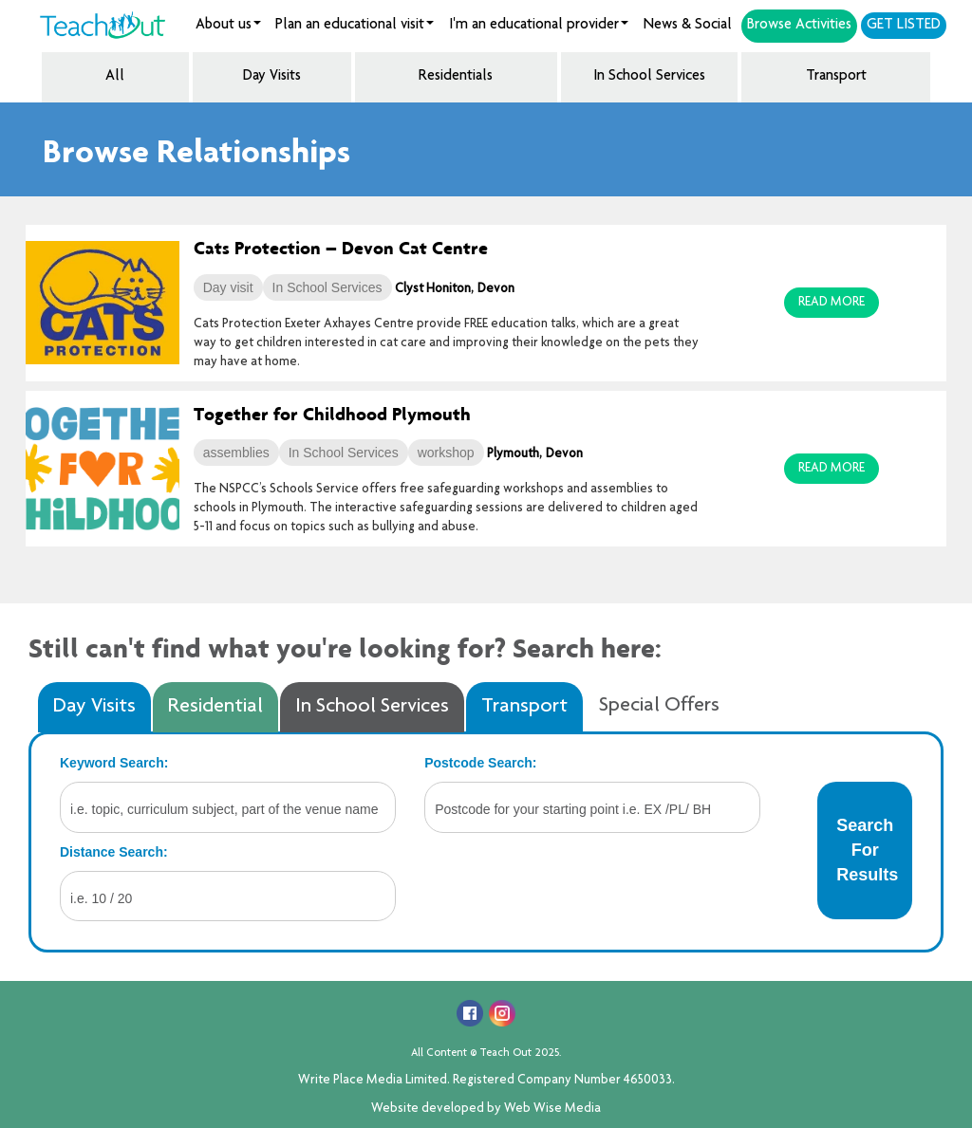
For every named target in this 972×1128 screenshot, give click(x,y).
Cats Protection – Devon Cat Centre (341, 247)
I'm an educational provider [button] (538, 25)
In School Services (649, 76)
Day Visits (272, 76)
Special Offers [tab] (659, 705)
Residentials (456, 76)
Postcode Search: (480, 762)
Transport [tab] (524, 706)
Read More (831, 302)
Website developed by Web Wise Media (486, 1109)
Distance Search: (114, 852)
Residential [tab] (215, 706)
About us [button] (228, 25)
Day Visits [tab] (94, 706)
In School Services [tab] (372, 706)
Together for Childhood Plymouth (332, 413)
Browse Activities (799, 25)
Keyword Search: (114, 762)
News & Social (688, 25)
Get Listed (904, 25)
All (114, 76)
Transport (836, 76)
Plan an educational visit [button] (354, 25)
